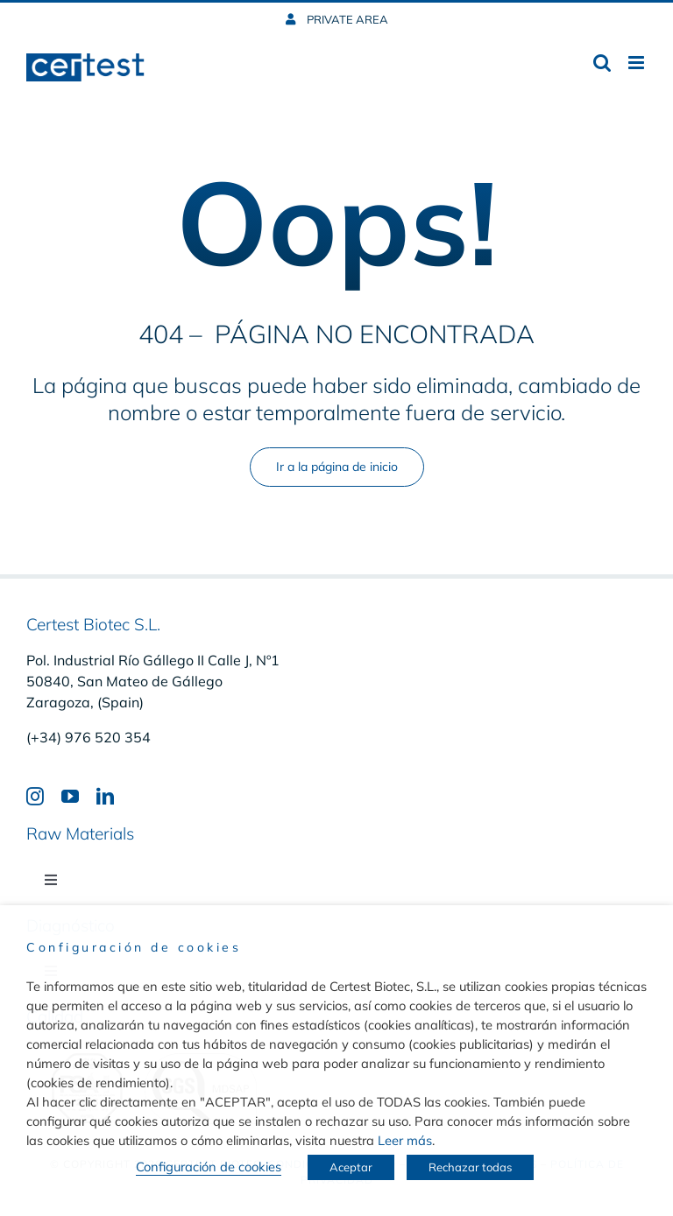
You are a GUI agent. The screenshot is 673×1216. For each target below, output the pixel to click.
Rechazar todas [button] (470, 1167)
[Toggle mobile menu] (637, 62)
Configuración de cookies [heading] (133, 947)
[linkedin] (105, 796)
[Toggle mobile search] (602, 62)
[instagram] (35, 796)
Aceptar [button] (350, 1167)
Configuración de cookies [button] (208, 1166)
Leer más (405, 1140)
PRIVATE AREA (346, 19)
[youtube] (70, 796)
